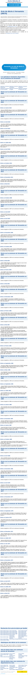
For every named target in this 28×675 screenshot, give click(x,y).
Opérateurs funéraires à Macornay (4, 87)
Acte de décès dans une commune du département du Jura (13, 662)
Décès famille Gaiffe (13, 633)
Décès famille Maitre (4, 639)
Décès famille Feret (22, 631)
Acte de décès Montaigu (12, 658)
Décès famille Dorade (22, 639)
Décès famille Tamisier (13, 639)
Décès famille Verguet (22, 630)
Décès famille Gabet (4, 637)
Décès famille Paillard (4, 631)
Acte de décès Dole (4, 665)
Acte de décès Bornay (4, 656)
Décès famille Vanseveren (12, 635)
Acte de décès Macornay (12, 656)
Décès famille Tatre (22, 634)
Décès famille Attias (13, 632)
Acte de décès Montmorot (21, 669)
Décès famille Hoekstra (12, 637)
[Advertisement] (14, 49)
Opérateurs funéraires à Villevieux (22, 87)
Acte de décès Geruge (22, 655)
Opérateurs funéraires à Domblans (13, 87)
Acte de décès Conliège (21, 654)
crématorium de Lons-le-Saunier (12, 33)
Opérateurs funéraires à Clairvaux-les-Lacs (22, 89)
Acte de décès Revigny (12, 654)
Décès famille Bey (13, 630)
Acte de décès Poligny (13, 669)
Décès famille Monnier (22, 635)
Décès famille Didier (13, 631)
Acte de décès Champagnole (12, 666)
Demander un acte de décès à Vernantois (14, 67)
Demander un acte (14, 4)
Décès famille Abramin (4, 633)
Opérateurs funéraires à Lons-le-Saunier (4, 89)
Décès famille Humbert (21, 637)
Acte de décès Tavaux (22, 665)
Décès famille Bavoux (4, 632)
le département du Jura (12, 26)
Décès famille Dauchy (4, 634)
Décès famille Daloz (22, 632)
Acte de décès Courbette (21, 657)
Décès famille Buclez (22, 633)
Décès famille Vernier (4, 630)
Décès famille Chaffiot (4, 640)
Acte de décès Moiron (4, 653)
